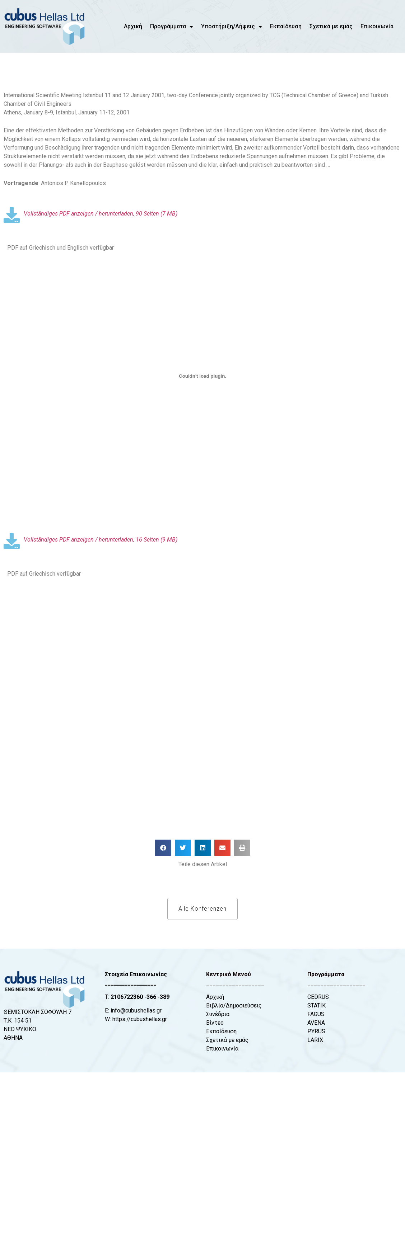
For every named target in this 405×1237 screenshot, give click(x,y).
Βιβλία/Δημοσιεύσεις (234, 1005)
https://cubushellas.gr (139, 1019)
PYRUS (316, 1031)
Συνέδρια (217, 1014)
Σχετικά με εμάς (331, 26)
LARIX (315, 1040)
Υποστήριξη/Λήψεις (231, 26)
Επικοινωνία (377, 26)
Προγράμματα (171, 26)
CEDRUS (318, 996)
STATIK (316, 1005)
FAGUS (316, 1014)
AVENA (316, 1022)
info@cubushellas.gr (136, 1010)
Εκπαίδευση (286, 26)
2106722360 (127, 996)
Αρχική (133, 26)
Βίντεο (215, 1022)
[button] (163, 848)
